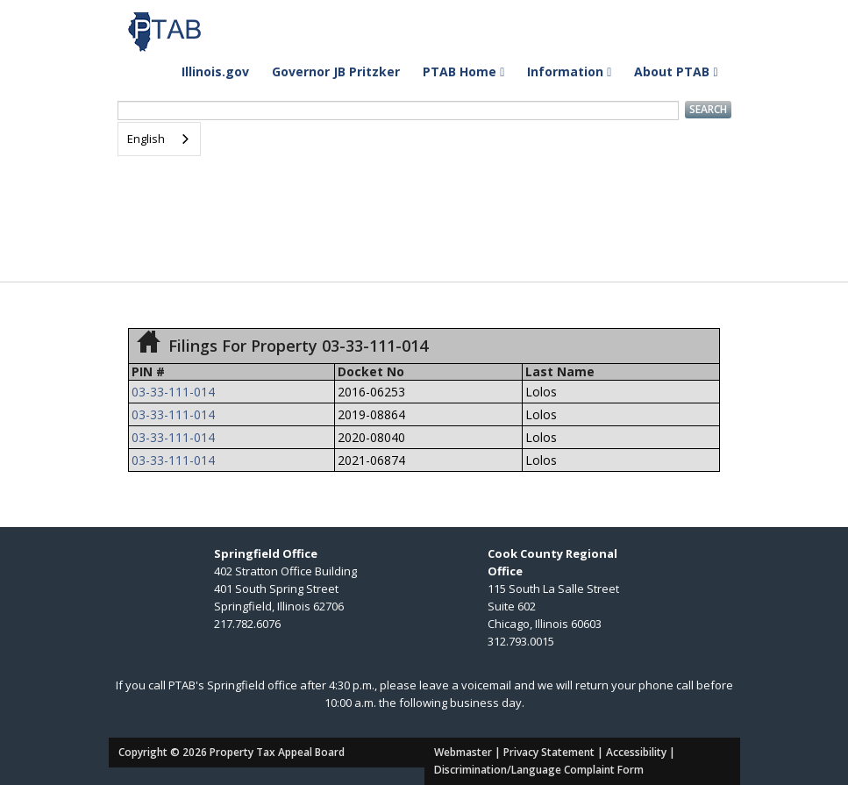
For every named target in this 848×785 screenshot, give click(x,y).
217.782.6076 (247, 624)
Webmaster (463, 752)
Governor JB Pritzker (336, 71)
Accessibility (636, 752)
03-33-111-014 (173, 391)
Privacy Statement (549, 752)
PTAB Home (463, 71)
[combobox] (159, 139)
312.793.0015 (521, 641)
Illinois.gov (215, 71)
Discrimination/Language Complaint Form (539, 769)
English (146, 138)
